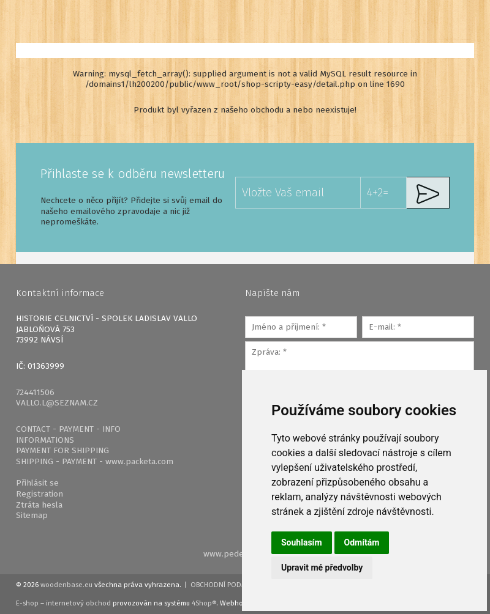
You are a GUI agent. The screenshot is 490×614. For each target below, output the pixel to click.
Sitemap (32, 515)
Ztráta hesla (39, 505)
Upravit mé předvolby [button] (322, 567)
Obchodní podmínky (226, 584)
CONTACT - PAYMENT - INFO (68, 429)
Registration (39, 494)
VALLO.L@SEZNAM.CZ (57, 403)
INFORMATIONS (45, 440)
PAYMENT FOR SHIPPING (62, 450)
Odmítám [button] (362, 542)
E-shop (27, 603)
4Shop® (204, 603)
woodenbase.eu (66, 584)
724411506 (35, 392)
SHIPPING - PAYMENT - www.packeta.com (94, 461)
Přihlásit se (37, 483)
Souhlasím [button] (301, 542)
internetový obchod (78, 603)
